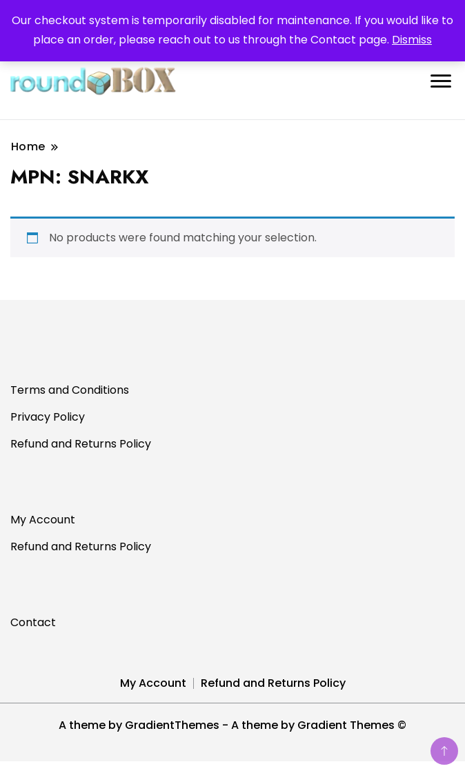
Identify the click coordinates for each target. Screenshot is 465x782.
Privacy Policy (47, 417)
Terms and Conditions (69, 390)
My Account (42, 520)
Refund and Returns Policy (80, 444)
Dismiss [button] (412, 40)
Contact (33, 622)
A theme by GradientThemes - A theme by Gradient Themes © (232, 725)
